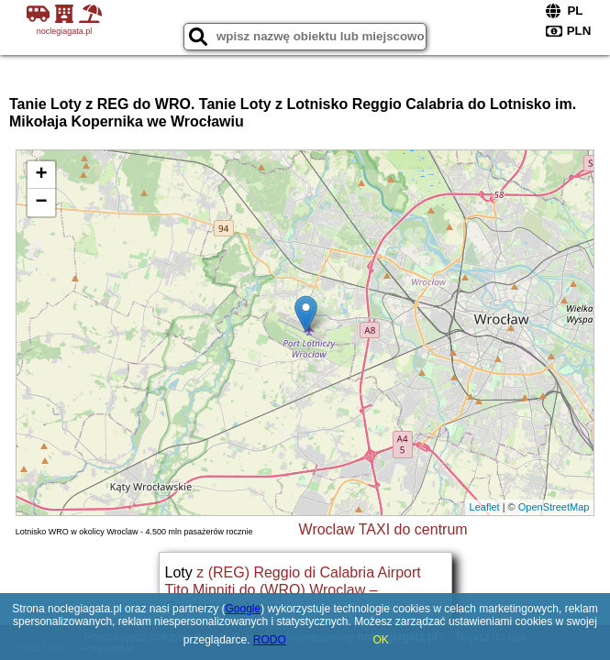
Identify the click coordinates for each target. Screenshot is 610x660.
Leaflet (485, 506)
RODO (269, 639)
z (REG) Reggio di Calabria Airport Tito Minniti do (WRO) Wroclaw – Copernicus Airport (293, 590)
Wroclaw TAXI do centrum (383, 529)
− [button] (42, 202)
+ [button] (42, 175)
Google (243, 608)
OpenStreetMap (554, 506)
